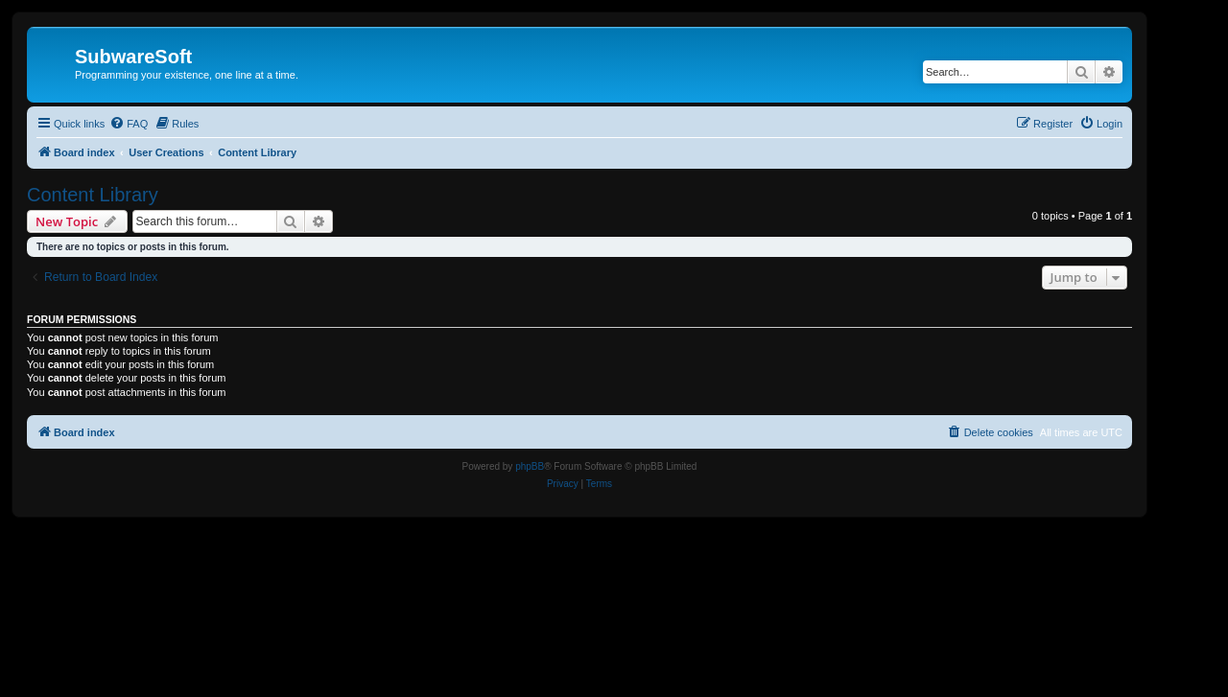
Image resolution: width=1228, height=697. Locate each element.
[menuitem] (128, 123)
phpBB (529, 466)
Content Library (92, 194)
